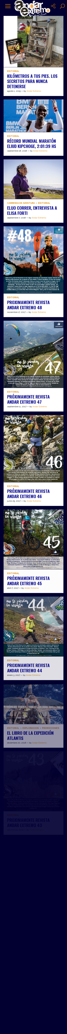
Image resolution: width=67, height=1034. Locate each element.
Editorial (13, 71)
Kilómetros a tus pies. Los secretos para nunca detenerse (32, 81)
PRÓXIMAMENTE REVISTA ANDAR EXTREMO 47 (28, 399)
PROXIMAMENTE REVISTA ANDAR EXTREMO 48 (28, 305)
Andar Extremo (34, 91)
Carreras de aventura (21, 203)
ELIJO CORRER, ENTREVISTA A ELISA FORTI (32, 210)
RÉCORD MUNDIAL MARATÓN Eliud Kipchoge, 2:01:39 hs (31, 143)
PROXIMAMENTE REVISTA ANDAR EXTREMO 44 (28, 668)
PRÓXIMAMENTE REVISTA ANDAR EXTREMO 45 (28, 580)
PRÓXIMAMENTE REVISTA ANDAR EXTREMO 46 (28, 493)
